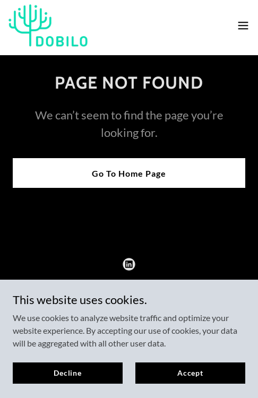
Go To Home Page (129, 173)
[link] (48, 25)
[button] (243, 25)
